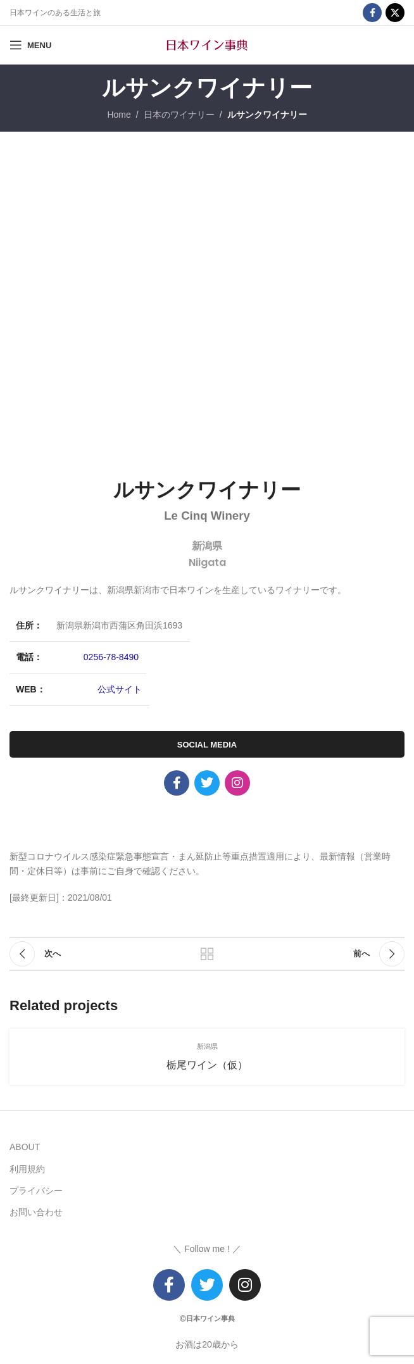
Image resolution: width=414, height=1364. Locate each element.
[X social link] (395, 12)
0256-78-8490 (111, 657)
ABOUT (24, 1147)
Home (118, 114)
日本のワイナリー (179, 114)
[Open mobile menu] (30, 45)
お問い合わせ (36, 1212)
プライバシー (36, 1191)
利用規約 (27, 1169)
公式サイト (119, 689)
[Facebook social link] (372, 12)
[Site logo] (207, 44)
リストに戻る (207, 954)
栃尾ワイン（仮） (207, 1065)
